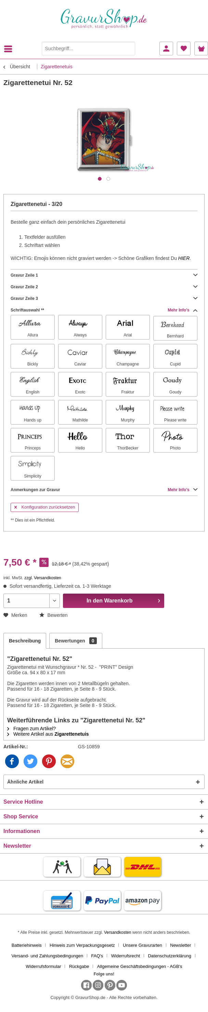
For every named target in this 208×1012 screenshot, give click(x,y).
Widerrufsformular (43, 966)
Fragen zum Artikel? (31, 728)
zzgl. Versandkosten (42, 578)
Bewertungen (75, 640)
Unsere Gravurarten (142, 945)
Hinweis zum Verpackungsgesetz (82, 945)
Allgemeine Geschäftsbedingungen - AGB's (139, 966)
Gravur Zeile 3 (104, 298)
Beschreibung (25, 640)
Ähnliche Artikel (25, 782)
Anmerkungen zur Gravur (104, 490)
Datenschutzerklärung (169, 955)
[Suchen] (128, 48)
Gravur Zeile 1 (104, 275)
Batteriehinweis (27, 945)
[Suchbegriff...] (88, 48)
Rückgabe (79, 966)
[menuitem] (10, 49)
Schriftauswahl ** (104, 310)
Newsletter (180, 945)
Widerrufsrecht (125, 955)
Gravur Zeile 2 (104, 287)
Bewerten (53, 615)
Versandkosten (117, 932)
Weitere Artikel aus (48, 734)
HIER (184, 258)
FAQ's (97, 955)
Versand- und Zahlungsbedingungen (47, 955)
